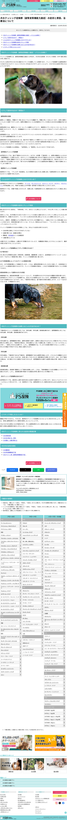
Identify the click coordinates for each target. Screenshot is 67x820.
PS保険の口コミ (3, 804)
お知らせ (40, 9)
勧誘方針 (20, 798)
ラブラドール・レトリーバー (52, 682)
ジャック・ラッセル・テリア (30, 560)
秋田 (2, 532)
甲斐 (2, 623)
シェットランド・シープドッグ (30, 535)
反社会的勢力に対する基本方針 (24, 802)
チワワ (24, 615)
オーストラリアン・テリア (7, 609)
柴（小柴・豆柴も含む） (29, 541)
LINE (38, 470)
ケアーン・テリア (5, 653)
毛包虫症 (10, 235)
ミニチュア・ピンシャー (50, 657)
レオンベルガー (48, 688)
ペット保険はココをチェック (41, 802)
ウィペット (3, 573)
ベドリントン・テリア (50, 592)
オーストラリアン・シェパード (8, 603)
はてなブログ (51, 470)
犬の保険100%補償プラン (9, 785)
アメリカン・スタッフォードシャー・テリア (10, 542)
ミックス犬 (8, 508)
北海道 (46, 613)
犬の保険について (34, 199)
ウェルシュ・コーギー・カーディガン (10, 580)
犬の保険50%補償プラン (8, 780)
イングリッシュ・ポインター (8, 570)
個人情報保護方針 (21, 800)
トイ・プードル (26, 621)
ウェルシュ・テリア (6, 591)
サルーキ (25, 526)
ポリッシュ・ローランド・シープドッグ (54, 620)
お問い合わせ (58, 9)
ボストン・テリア (47, 183)
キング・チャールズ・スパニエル (9, 641)
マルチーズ (47, 639)
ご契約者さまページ (4, 812)
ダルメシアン (26, 590)
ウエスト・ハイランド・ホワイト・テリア (10, 576)
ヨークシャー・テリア (50, 670)
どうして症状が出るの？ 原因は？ (13, 37)
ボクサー (57, 183)
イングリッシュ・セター (7, 567)
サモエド (25, 523)
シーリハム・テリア (27, 532)
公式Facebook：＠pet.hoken (23, 490)
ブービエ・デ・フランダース (52, 550)
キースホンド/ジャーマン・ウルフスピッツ (9, 629)
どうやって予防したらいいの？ (12, 47)
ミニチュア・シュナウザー (51, 651)
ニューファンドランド (28, 649)
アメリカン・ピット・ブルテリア (9, 546)
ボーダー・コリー (49, 598)
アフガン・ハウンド (6, 535)
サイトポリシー (38, 812)
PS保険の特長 (7, 11)
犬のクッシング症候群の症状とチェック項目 (16, 42)
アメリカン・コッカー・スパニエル (9, 538)
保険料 (46, 11)
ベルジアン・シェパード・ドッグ (53, 595)
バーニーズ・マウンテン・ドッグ (53, 523)
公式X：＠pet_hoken (21, 492)
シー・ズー (25, 529)
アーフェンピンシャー (6, 523)
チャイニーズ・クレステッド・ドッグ (32, 609)
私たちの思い (3, 794)
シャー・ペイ (26, 547)
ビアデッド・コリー (49, 541)
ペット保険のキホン (39, 800)
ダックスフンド (36, 183)
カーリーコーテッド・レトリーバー (9, 620)
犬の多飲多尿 (7, 436)
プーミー (47, 553)
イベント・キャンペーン (40, 809)
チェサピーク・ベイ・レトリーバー (31, 597)
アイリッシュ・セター (6, 529)
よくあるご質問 (51, 9)
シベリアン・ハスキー (28, 544)
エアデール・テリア (6, 594)
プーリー (47, 556)
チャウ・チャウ (26, 612)
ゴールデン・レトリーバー (7, 668)
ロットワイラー (48, 695)
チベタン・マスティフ (28, 606)
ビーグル (47, 544)
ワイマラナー (48, 704)
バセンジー (47, 532)
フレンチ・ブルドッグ (50, 585)
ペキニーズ (47, 589)
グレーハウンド (4, 650)
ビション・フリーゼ (49, 547)
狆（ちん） (25, 618)
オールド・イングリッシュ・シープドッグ (10, 613)
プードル (27, 183)
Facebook (12, 470)
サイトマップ (38, 811)
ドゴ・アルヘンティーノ (29, 630)
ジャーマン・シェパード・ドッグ (31, 550)
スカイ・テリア (26, 563)
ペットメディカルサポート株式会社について (27, 488)
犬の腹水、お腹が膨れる (10, 440)
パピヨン (47, 535)
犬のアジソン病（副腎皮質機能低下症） (14, 455)
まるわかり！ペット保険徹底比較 (42, 798)
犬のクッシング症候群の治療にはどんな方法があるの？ (19, 45)
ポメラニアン (48, 616)
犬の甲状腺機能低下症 (9, 452)
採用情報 (45, 9)
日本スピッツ (26, 643)
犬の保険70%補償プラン (8, 783)
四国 (24, 538)
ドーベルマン (26, 627)
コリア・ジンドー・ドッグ (7, 671)
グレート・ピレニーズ (6, 647)
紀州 (2, 633)
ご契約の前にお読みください (6, 808)
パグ (46, 526)
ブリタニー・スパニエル (50, 570)
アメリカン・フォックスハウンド (9, 549)
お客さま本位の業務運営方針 (24, 804)
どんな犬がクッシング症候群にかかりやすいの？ (17, 40)
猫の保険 (34, 11)
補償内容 (60, 11)
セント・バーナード (27, 584)
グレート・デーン (5, 644)
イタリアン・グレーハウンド (8, 555)
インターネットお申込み (60, 792)
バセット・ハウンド (49, 529)
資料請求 (60, 796)
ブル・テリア (48, 576)
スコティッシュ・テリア (29, 569)
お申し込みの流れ (4, 802)
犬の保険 (20, 11)
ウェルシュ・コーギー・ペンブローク (10, 583)
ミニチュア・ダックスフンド (52, 654)
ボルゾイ (47, 624)
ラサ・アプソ (48, 679)
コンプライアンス (21, 796)
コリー (2, 674)
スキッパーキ (26, 566)
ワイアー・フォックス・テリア (52, 701)
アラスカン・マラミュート (7, 552)
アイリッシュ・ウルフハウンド (8, 526)
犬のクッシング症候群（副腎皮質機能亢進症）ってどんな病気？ (21, 35)
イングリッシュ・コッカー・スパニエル (10, 558)
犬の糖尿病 (6, 450)
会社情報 (64, 9)
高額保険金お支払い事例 (5, 810)
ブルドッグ (47, 579)
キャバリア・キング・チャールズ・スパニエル (10, 637)
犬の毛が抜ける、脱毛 (9, 438)
